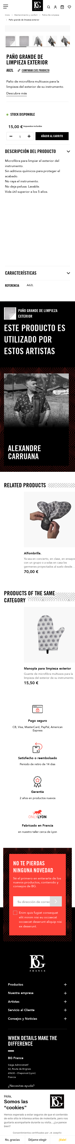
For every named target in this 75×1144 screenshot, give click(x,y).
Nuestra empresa (21, 993)
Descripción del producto (37, 151)
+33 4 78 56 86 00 (30, 1093)
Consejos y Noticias (22, 1019)
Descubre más (16, 93)
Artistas (13, 1001)
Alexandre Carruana (24, 452)
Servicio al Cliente (21, 1010)
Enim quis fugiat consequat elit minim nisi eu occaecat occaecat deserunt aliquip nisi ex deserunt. (40, 919)
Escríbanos (16, 1100)
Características (37, 273)
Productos (15, 984)
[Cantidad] (20, 137)
